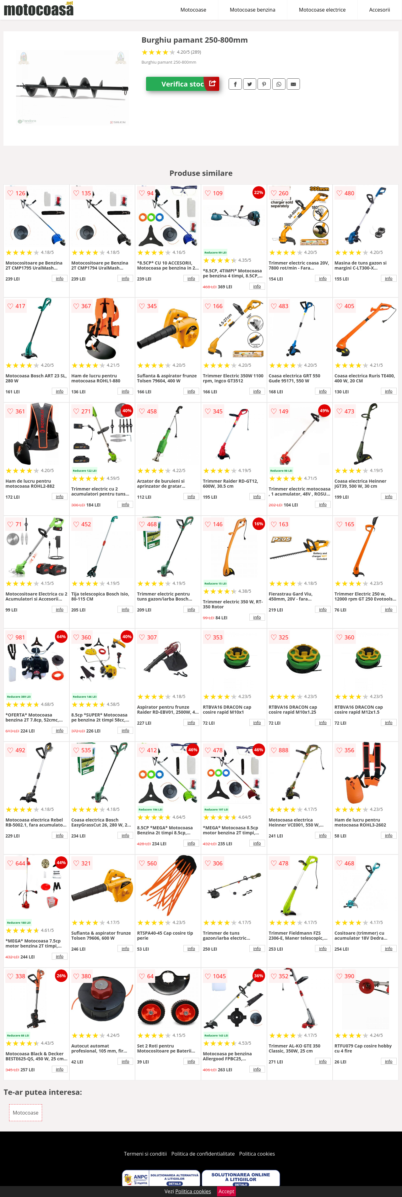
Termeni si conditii (145, 1153)
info (59, 278)
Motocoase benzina (252, 9)
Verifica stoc (190, 84)
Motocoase (193, 9)
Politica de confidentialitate (203, 1153)
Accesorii (379, 9)
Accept (226, 1191)
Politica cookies (257, 1153)
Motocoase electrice (322, 9)
